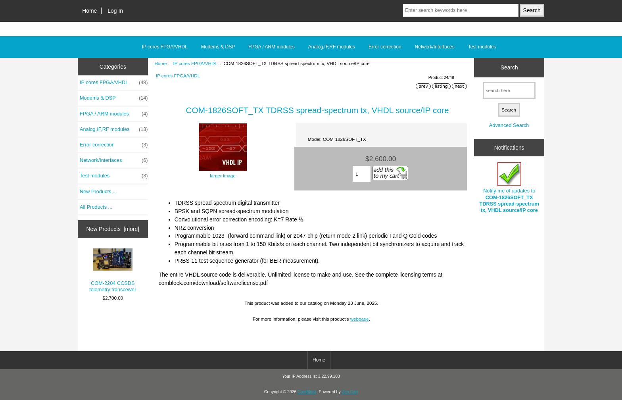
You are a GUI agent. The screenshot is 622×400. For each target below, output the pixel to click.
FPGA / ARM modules (271, 47)
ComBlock (307, 392)
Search (509, 67)
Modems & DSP (218, 47)
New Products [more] (112, 229)
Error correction (385, 47)
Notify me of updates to (509, 187)
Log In (115, 11)
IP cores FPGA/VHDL (195, 63)
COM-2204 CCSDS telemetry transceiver (112, 270)
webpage (359, 318)
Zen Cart (350, 392)
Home (89, 11)
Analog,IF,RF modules (331, 47)
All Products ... (96, 207)
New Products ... (98, 191)
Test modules (482, 47)
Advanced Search (509, 125)
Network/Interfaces (435, 47)
